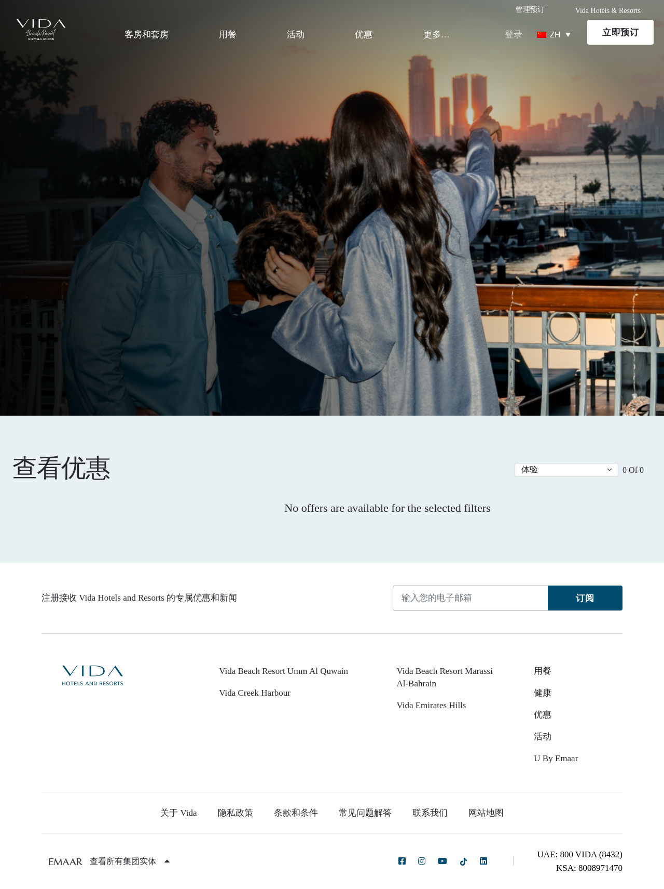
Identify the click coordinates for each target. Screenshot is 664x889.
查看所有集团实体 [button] (130, 861)
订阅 (585, 598)
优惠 (363, 34)
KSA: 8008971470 (589, 868)
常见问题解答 (365, 813)
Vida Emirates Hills (431, 705)
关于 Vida (178, 813)
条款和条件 (296, 813)
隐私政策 (235, 813)
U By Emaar (556, 758)
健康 (542, 693)
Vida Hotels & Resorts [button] (608, 11)
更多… (436, 34)
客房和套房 (147, 34)
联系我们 (430, 813)
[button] (566, 470)
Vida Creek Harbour (254, 693)
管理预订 (530, 10)
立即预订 (620, 32)
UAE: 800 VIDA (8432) (579, 854)
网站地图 (486, 813)
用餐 (228, 34)
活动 (296, 34)
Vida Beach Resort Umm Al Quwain (283, 671)
